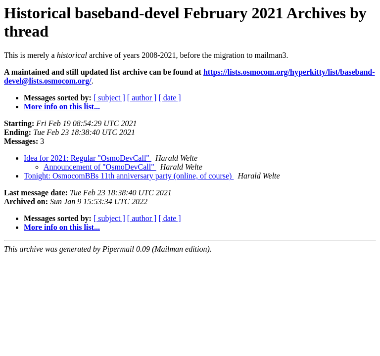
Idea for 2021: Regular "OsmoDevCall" (87, 158)
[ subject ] (109, 97)
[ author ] (142, 97)
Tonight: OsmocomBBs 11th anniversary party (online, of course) (129, 176)
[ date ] (169, 97)
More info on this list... (62, 106)
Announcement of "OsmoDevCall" (100, 167)
